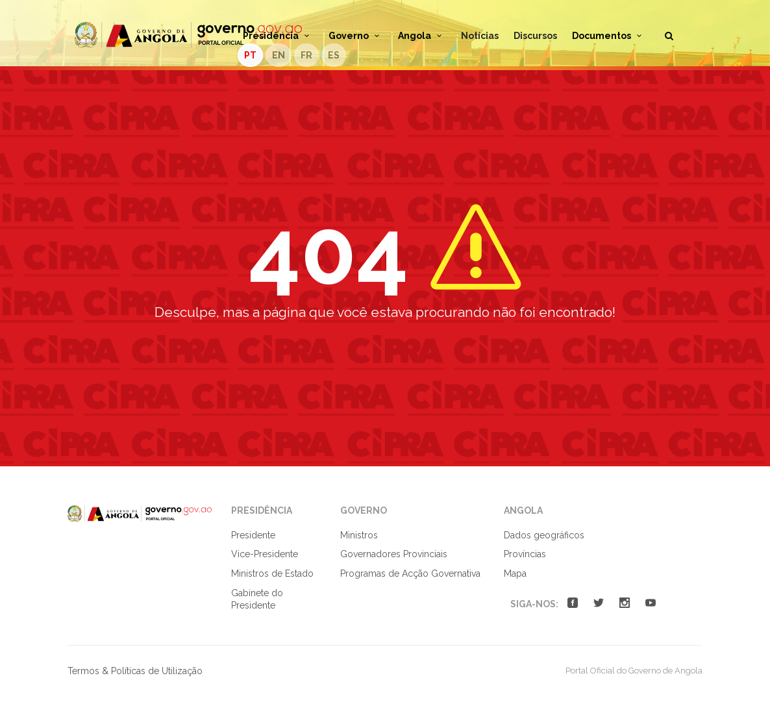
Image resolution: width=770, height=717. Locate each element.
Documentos (609, 36)
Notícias (480, 36)
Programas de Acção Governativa (410, 573)
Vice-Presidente (264, 554)
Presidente (253, 535)
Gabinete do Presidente (257, 599)
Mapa (515, 573)
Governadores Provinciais (393, 554)
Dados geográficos (544, 535)
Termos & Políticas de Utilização (135, 671)
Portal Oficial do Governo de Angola (188, 35)
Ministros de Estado (272, 573)
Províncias (525, 554)
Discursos (535, 36)
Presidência (278, 36)
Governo (356, 36)
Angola (422, 36)
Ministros (359, 535)
